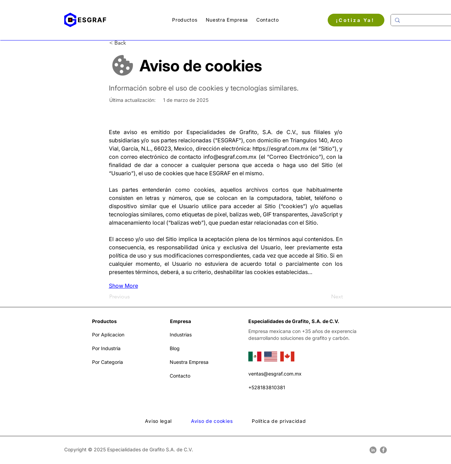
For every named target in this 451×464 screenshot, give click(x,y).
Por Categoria (107, 362)
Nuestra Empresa (189, 362)
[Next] (325, 297)
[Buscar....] (424, 20)
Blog (175, 348)
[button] (185, 19)
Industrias (181, 334)
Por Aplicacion (108, 334)
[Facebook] (383, 450)
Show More (123, 285)
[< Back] (132, 43)
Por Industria (106, 348)
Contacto (180, 376)
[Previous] (132, 297)
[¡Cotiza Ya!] (356, 20)
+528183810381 (266, 387)
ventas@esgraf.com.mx (275, 374)
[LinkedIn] (373, 450)
